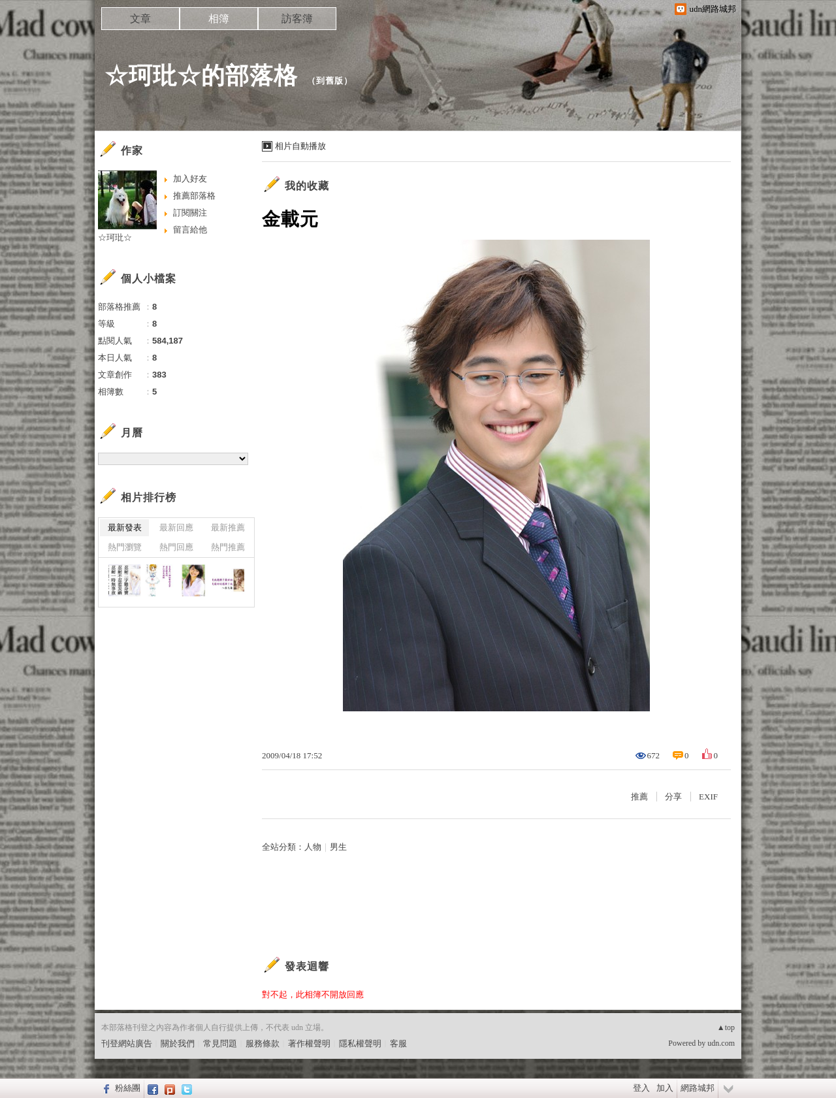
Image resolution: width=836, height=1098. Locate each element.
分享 (673, 796)
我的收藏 (307, 185)
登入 (641, 1088)
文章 (140, 18)
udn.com (721, 1043)
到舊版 (330, 81)
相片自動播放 (300, 146)
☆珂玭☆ (115, 237)
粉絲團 (127, 1088)
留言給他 (190, 229)
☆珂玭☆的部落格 (201, 75)
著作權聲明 (309, 1043)
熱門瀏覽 (125, 547)
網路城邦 (698, 1088)
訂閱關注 (190, 213)
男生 (338, 847)
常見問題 (220, 1043)
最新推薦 (228, 527)
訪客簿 (297, 18)
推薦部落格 (194, 196)
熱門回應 (176, 547)
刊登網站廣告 (126, 1043)
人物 (312, 847)
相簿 (218, 18)
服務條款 (263, 1043)
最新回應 (176, 527)
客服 (398, 1043)
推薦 (639, 796)
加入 (664, 1088)
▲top (726, 1027)
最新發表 (125, 527)
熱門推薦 (228, 547)
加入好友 (190, 179)
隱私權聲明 (360, 1043)
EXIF (708, 796)
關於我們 (178, 1043)
